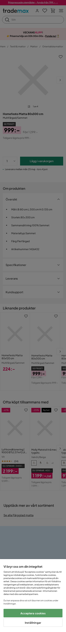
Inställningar (33, 622)
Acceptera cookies (33, 613)
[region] (33, 595)
